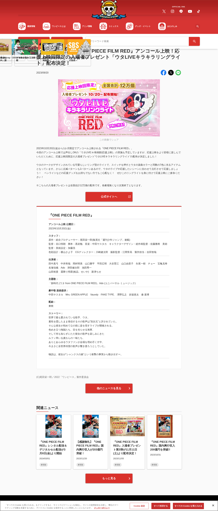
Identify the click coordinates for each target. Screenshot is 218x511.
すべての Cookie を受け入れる (188, 506)
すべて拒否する (161, 506)
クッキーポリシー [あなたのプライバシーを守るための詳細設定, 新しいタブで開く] (102, 508)
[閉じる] (213, 506)
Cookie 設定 (139, 506)
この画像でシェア (109, 139)
